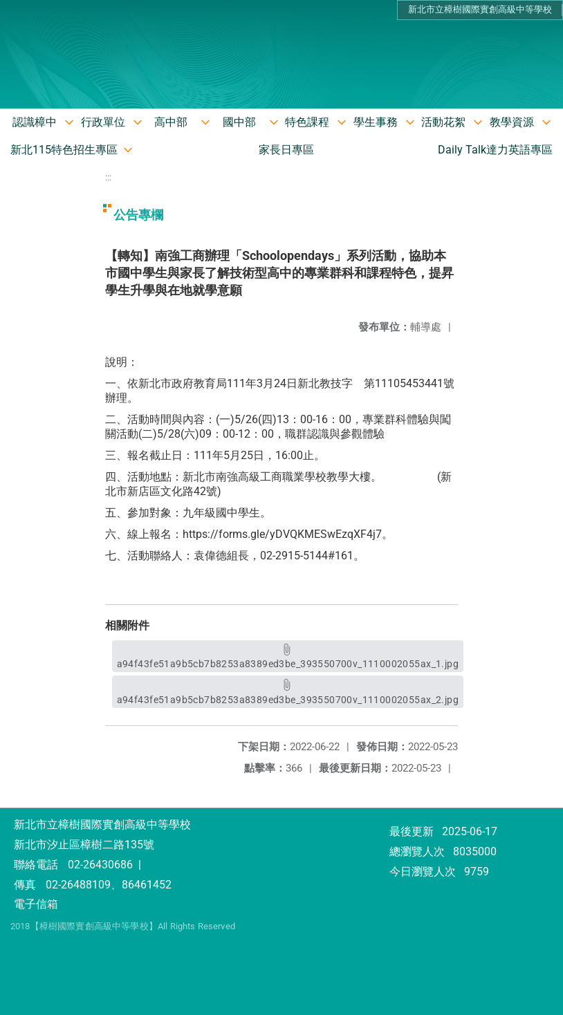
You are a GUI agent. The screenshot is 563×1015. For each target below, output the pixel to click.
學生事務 (375, 122)
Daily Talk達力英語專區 (495, 149)
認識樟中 (34, 122)
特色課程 (307, 122)
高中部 (170, 122)
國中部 (239, 122)
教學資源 (512, 122)
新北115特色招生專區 (64, 149)
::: (108, 177)
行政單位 (103, 122)
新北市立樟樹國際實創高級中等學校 (480, 9)
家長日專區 (286, 149)
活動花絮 (443, 122)
